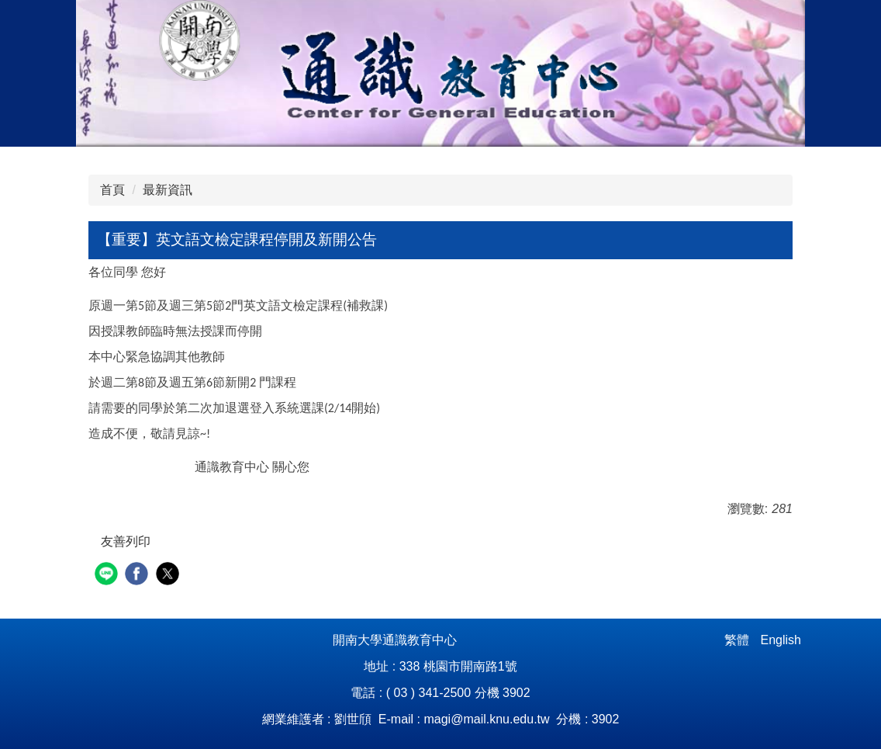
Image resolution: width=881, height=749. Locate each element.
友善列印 (125, 541)
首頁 (112, 189)
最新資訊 (167, 189)
